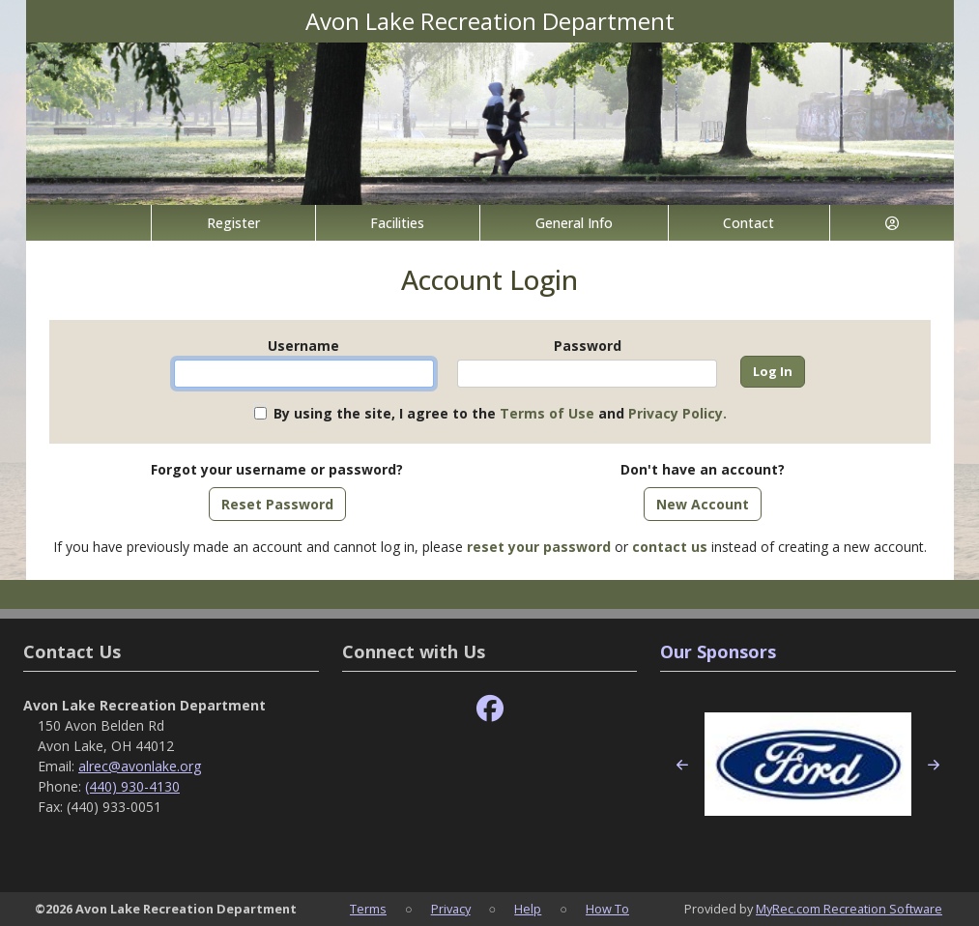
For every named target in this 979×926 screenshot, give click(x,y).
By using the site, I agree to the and (500, 413)
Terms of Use (547, 413)
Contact (748, 223)
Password (587, 345)
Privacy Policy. (677, 413)
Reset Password (277, 504)
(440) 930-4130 (132, 786)
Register (233, 223)
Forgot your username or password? (277, 469)
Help (527, 908)
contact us (669, 546)
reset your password (539, 546)
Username (303, 345)
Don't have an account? (702, 469)
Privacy (451, 908)
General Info (574, 223)
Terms (368, 908)
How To (607, 908)
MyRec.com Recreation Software (849, 908)
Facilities (397, 223)
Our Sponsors (718, 651)
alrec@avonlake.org (139, 766)
